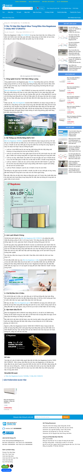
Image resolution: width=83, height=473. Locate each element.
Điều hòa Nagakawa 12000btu (13, 141)
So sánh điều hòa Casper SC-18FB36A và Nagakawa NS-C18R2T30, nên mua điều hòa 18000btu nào (75, 30)
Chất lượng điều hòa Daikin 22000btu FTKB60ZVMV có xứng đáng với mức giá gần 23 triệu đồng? (75, 164)
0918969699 (22, 1)
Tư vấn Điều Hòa (25, 23)
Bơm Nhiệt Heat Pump (74, 17)
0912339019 (51, 1)
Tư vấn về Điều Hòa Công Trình (3, 280)
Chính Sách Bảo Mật (7, 460)
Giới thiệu (75, 8)
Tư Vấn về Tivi (3, 333)
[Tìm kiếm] (31, 8)
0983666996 (64, 1)
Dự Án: (58, 1)
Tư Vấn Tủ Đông (3, 187)
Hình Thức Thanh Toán (8, 454)
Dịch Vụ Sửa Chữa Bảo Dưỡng (3, 39)
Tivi (3, 12)
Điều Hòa (10, 12)
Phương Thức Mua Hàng (8, 452)
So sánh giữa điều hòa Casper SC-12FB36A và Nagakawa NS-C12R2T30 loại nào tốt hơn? (75, 61)
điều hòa (31, 82)
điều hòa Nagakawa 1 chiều (31, 260)
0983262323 (36, 1)
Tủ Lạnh (19, 12)
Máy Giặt (27, 12)
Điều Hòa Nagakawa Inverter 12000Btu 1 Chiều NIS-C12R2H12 (24, 376)
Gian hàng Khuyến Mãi (53, 8)
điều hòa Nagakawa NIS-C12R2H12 (31, 238)
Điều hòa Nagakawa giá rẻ (22, 303)
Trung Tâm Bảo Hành (3, 91)
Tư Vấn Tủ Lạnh (3, 205)
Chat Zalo (5, 466)
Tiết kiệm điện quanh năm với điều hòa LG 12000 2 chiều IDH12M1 (75, 170)
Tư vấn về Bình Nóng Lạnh (3, 246)
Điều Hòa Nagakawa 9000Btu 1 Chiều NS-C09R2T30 (9, 401)
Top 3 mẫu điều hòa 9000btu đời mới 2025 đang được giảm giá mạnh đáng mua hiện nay (75, 53)
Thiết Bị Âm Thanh (75, 12)
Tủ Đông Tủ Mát (49, 12)
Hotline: (17, 1)
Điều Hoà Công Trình (8, 17)
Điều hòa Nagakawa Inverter (12, 90)
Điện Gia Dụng (37, 12)
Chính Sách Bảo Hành (8, 456)
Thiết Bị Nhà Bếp (62, 12)
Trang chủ (7, 23)
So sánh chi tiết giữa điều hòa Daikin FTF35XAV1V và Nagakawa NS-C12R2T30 (74, 45)
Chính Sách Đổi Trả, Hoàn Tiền (10, 458)
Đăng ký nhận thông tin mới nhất (23, 417)
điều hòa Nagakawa (19, 103)
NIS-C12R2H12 (25, 35)
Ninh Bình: (44, 1)
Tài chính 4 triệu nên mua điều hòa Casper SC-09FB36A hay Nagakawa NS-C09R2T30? (74, 38)
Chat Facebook (6, 470)
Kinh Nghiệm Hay (66, 8)
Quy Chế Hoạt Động (7, 461)
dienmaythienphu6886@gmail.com (15, 440)
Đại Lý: (30, 1)
